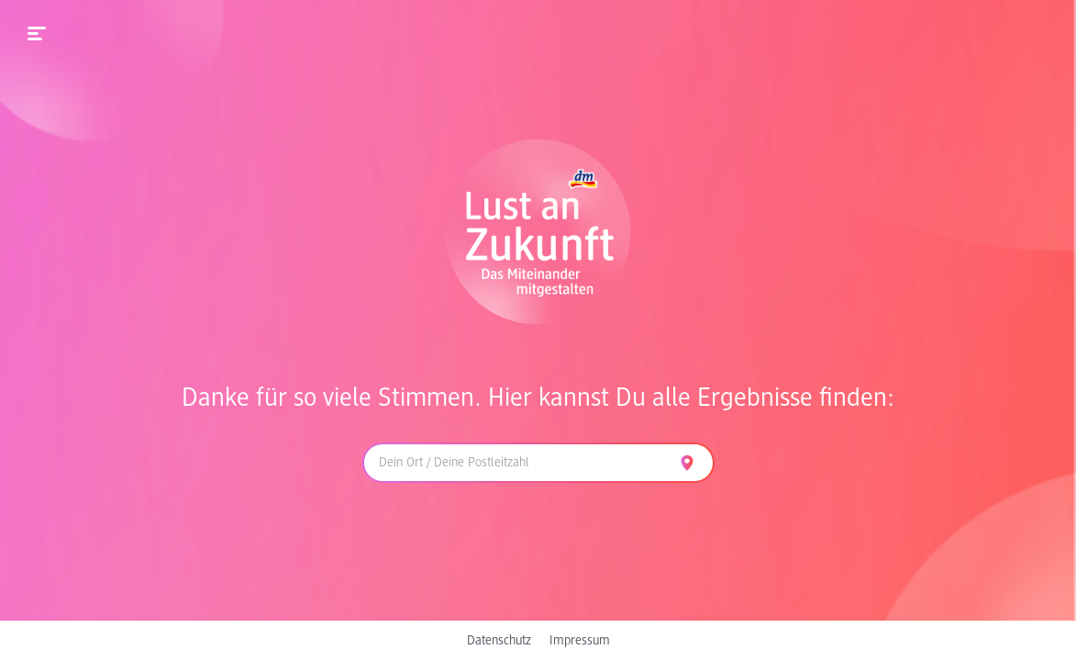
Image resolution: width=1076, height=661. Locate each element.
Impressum (579, 640)
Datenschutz (499, 640)
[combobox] (516, 462)
